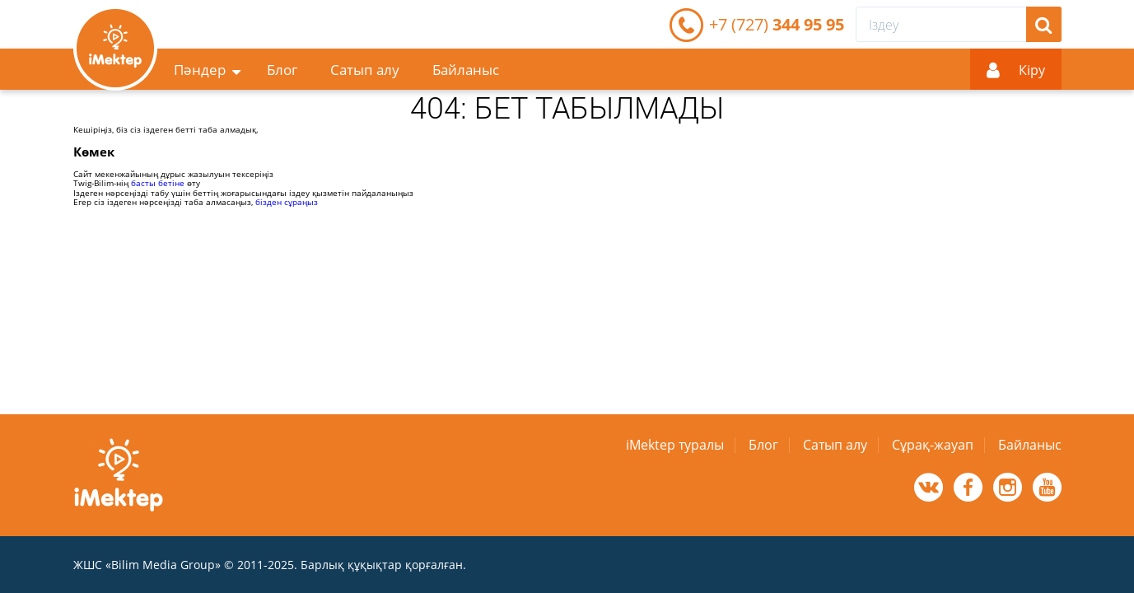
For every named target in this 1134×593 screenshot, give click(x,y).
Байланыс (465, 69)
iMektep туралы (675, 445)
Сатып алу (364, 69)
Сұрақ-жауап (932, 445)
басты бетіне (157, 183)
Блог (282, 69)
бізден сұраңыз (286, 202)
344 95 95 (776, 24)
